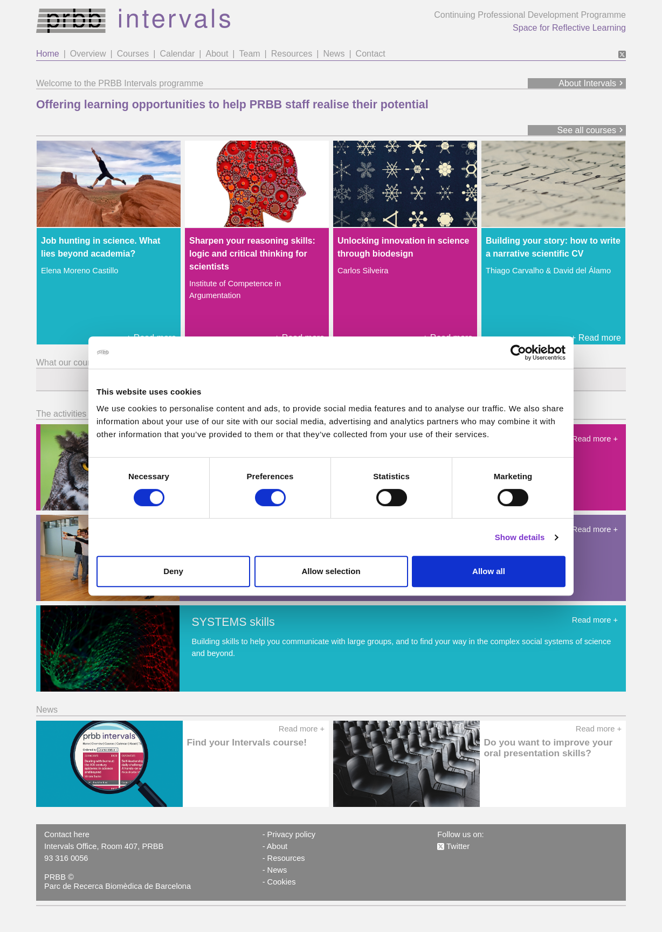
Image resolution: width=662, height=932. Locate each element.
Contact (370, 53)
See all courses (591, 130)
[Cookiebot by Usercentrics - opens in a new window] (518, 352)
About (217, 53)
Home (47, 53)
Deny (173, 571)
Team (249, 53)
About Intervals (592, 83)
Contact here (66, 834)
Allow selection (330, 571)
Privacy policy (291, 834)
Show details (520, 537)
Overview (88, 53)
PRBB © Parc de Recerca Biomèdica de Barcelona (117, 882)
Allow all (488, 571)
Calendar (177, 53)
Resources (291, 53)
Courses (133, 53)
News (333, 53)
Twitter (453, 846)
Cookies (281, 882)
